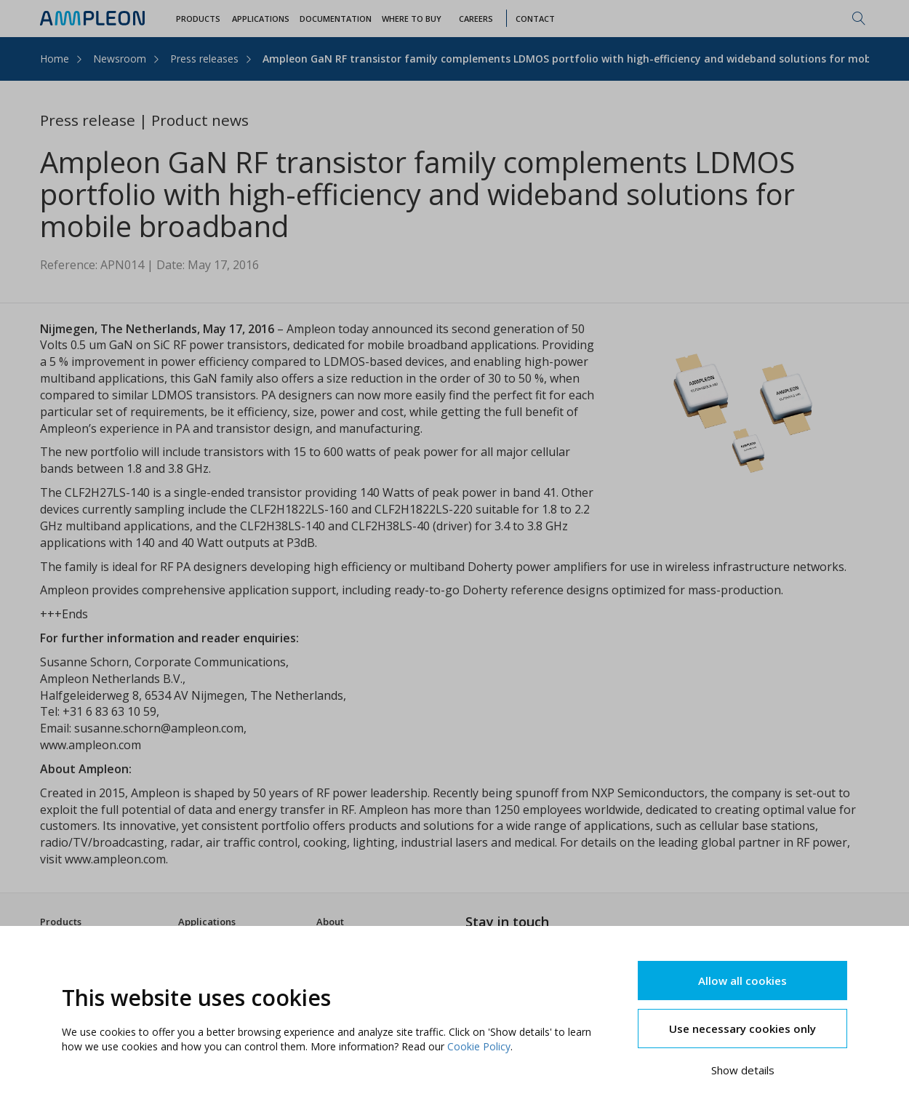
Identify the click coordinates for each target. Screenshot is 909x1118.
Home (54, 58)
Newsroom (119, 58)
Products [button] (198, 18)
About (330, 921)
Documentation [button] (336, 18)
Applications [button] (260, 18)
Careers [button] (476, 18)
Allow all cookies (742, 980)
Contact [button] (535, 18)
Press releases (204, 58)
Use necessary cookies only (742, 1028)
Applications (207, 921)
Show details (742, 1070)
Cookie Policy (478, 1046)
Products (60, 921)
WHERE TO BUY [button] (411, 18)
